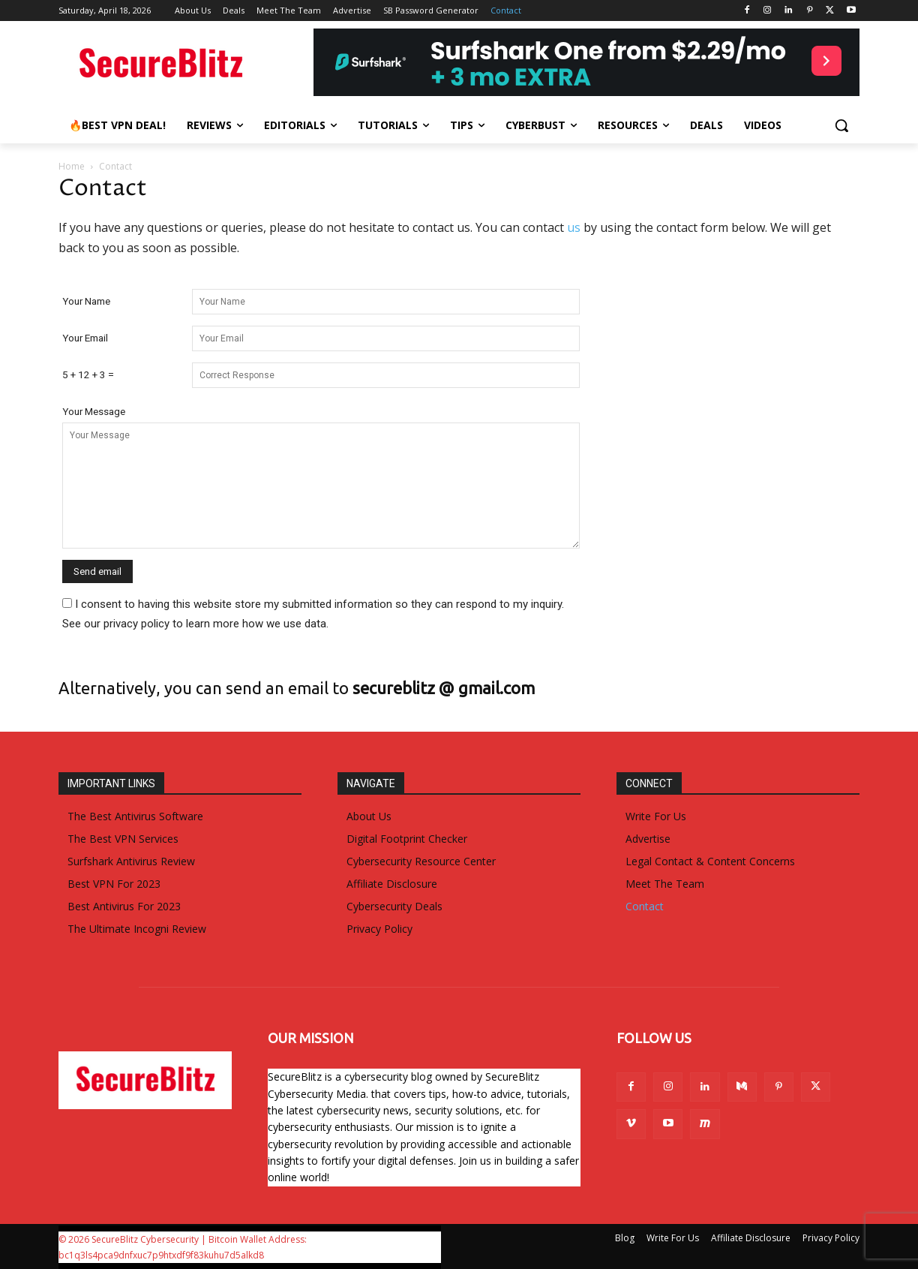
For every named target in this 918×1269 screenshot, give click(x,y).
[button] (842, 125)
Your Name (86, 301)
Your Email (85, 338)
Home (71, 166)
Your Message (93, 411)
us (573, 227)
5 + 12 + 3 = (88, 374)
